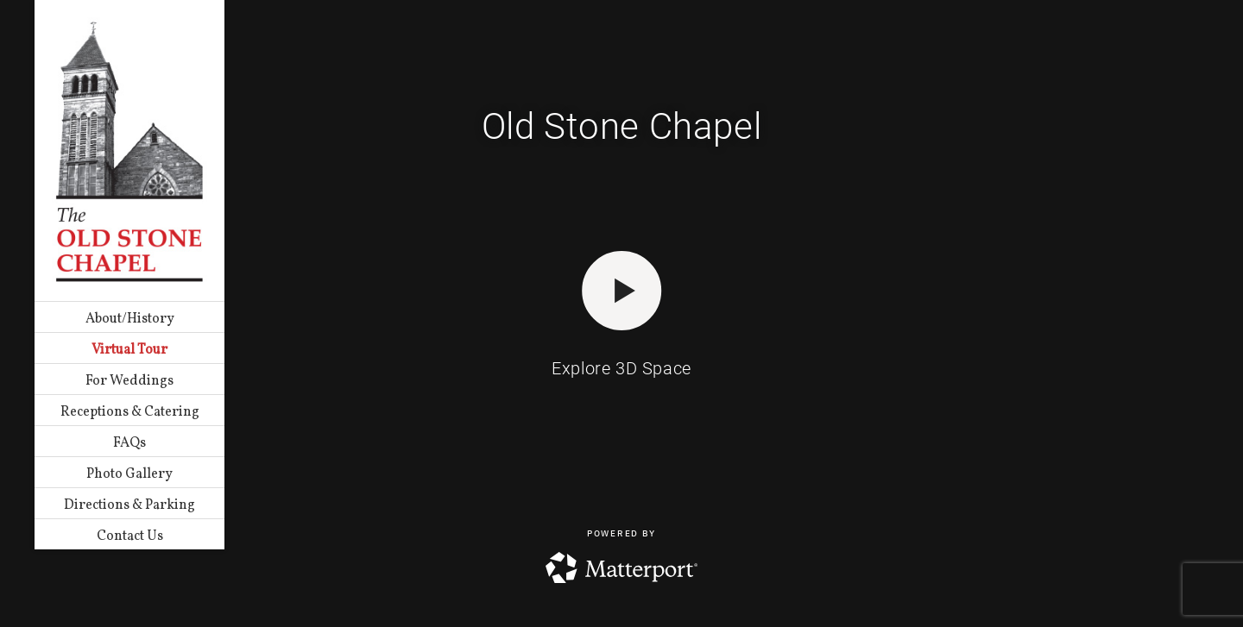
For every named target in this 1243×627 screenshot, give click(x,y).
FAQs (129, 443)
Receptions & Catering (129, 412)
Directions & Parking (129, 505)
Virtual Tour (129, 350)
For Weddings (129, 381)
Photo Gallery (129, 474)
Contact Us (130, 536)
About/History (129, 319)
